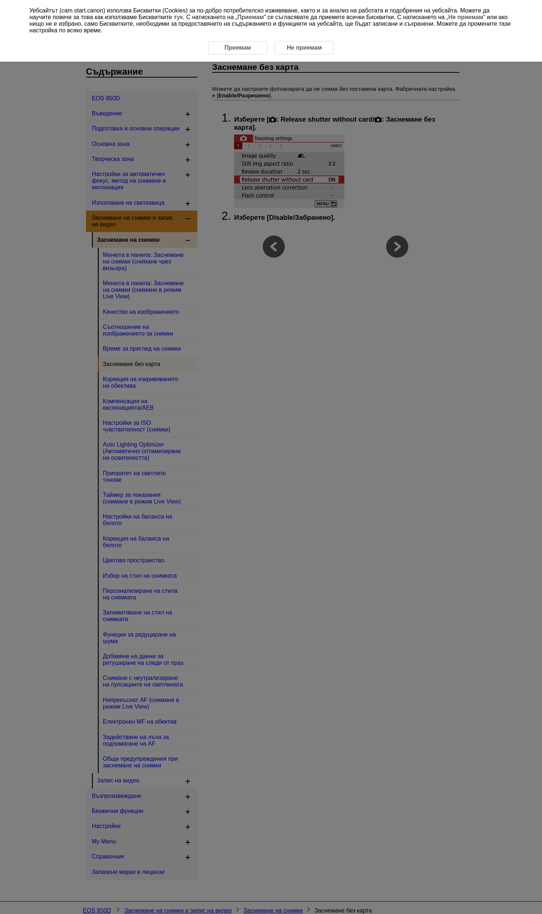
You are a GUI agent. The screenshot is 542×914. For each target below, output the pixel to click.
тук (178, 17)
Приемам (250, 17)
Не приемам (465, 17)
